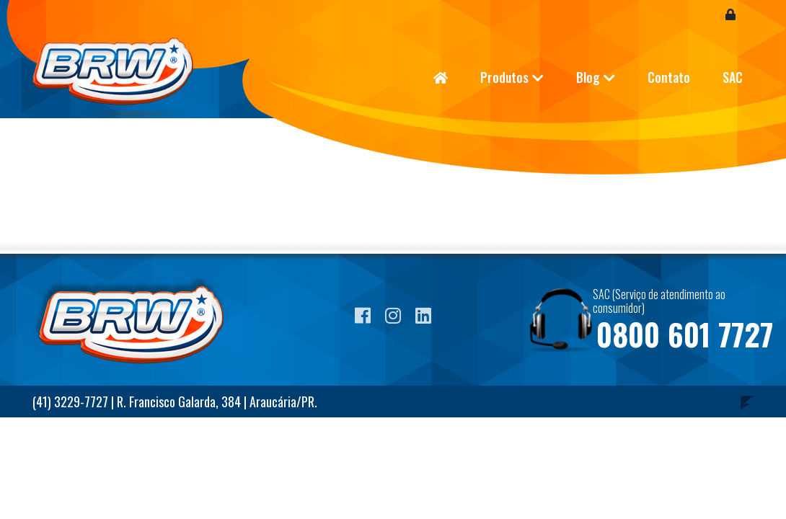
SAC (733, 77)
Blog (588, 77)
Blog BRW (122, 79)
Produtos (504, 77)
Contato (669, 77)
